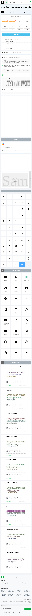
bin (5, 26)
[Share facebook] (1, 608)
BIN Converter (10, 592)
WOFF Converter (19, 591)
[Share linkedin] (10, 608)
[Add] (2, 12)
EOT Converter (10, 591)
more (22, 265)
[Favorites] (6, 12)
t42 (5, 29)
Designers (12, 577)
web (12, 21)
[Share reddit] (3, 608)
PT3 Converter (18, 592)
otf (19, 24)
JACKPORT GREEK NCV (12, 506)
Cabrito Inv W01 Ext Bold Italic (14, 367)
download (16, 34)
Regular (11, 41)
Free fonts (2, 2)
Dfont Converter (26, 594)
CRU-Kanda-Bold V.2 (11, 459)
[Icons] (25, 12)
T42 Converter (10, 594)
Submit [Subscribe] (28, 608)
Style (16, 577)
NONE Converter (4, 595)
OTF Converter (26, 590)
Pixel (11, 48)
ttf (5, 21)
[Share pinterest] (8, 608)
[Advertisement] (16, 116)
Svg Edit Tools (10, 590)
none (27, 29)
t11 (12, 29)
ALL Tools (10, 595)
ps (19, 26)
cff (27, 26)
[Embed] (17, 382)
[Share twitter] (6, 608)
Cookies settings (27, 595)
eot (27, 21)
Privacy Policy (18, 595)
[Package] (20, 12)
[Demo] (11, 12)
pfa (27, 24)
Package (24, 577)
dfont (19, 29)
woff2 (12, 24)
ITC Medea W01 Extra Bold (13, 552)
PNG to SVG (3, 590)
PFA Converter (3, 592)
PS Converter (26, 592)
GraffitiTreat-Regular (12, 413)
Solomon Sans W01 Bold (12, 529)
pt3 (12, 26)
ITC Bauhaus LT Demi (12, 482)
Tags (20, 577)
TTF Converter (18, 590)
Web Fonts (7, 577)
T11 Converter (18, 594)
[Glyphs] (15, 12)
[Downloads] (12, 382)
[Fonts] (29, 12)
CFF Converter (3, 594)
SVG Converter (3, 591)
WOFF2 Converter (27, 591)
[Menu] (14, 2)
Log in (22, 2)
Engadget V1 (9, 390)
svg (19, 21)
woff (5, 24)
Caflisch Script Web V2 (12, 436)
